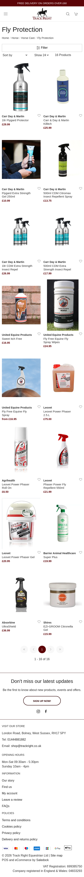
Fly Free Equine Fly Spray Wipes (55, 340)
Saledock (42, 860)
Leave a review (12, 799)
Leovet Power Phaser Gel (18, 557)
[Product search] (68, 14)
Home (5, 37)
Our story (8, 780)
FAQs (5, 806)
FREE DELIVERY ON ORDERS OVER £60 (42, 3)
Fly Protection (45, 37)
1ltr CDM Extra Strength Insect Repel (17, 267)
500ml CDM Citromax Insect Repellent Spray (57, 194)
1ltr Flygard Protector (15, 120)
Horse (15, 37)
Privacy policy (11, 833)
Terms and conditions (16, 820)
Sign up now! (42, 701)
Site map (56, 855)
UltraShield (9, 626)
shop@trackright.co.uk (26, 746)
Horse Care (28, 37)
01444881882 (16, 739)
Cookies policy (11, 826)
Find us (7, 786)
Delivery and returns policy (20, 839)
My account (9, 793)
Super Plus (50, 557)
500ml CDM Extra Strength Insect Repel (57, 267)
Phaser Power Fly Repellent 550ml (54, 486)
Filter (42, 48)
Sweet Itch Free (12, 338)
